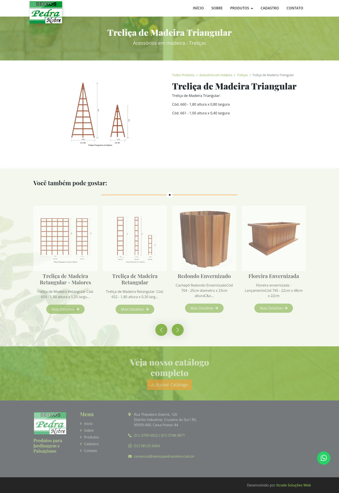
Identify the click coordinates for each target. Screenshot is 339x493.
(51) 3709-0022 (146, 435)
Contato (294, 8)
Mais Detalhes (67, 309)
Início (198, 8)
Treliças (242, 75)
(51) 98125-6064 (147, 445)
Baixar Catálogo (169, 385)
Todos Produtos (183, 75)
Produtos (239, 8)
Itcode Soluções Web (293, 485)
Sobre (217, 8)
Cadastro (270, 8)
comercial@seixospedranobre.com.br (164, 456)
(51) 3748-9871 (173, 435)
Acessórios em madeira (215, 75)
